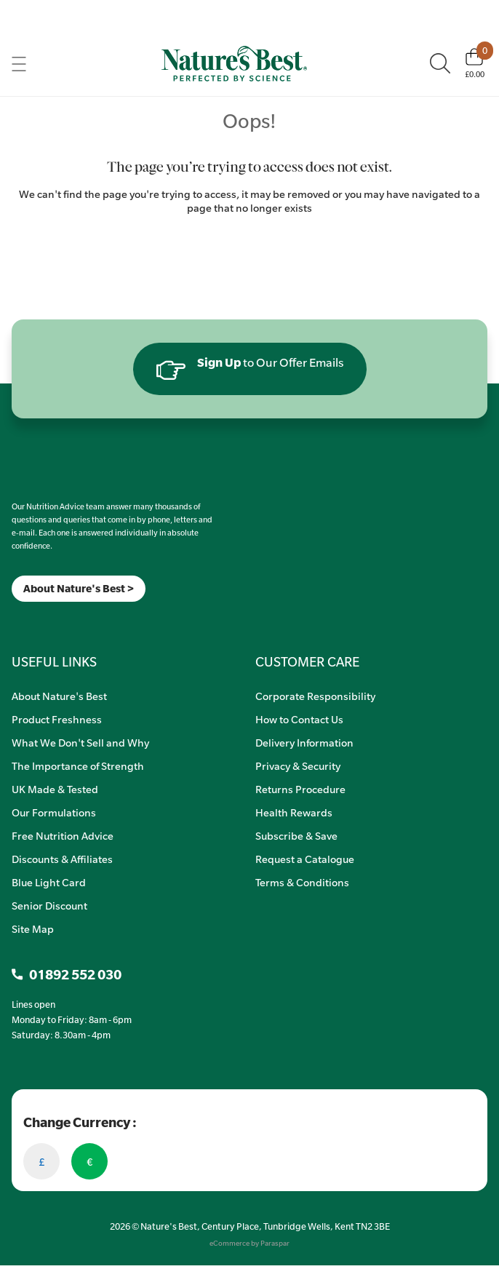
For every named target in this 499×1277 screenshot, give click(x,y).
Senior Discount (49, 905)
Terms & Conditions (302, 881)
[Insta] (24, 620)
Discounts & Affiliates (62, 858)
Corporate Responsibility (315, 695)
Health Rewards (293, 812)
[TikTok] (36, 620)
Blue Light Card (49, 881)
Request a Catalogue (304, 858)
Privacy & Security (297, 765)
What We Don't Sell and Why (80, 742)
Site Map (33, 928)
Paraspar (275, 1243)
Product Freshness (57, 718)
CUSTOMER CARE (307, 661)
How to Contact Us (299, 718)
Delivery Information (304, 742)
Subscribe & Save (296, 835)
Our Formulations (54, 812)
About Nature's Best (59, 695)
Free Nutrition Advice (62, 835)
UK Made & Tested (55, 788)
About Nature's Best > (78, 588)
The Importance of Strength (78, 765)
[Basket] (474, 63)
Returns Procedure (300, 788)
